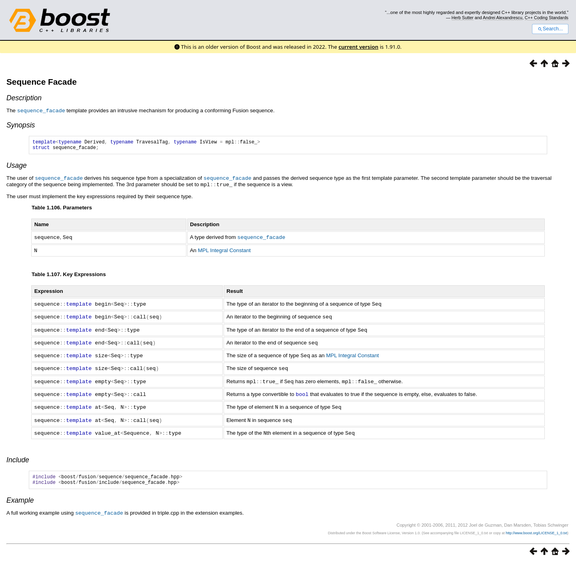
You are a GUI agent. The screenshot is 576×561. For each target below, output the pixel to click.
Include (17, 456)
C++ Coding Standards (546, 17)
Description (24, 98)
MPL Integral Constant (224, 251)
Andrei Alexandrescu (502, 17)
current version (358, 46)
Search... (550, 29)
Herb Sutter (463, 17)
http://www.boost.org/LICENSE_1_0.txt (536, 531)
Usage (16, 167)
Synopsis (20, 125)
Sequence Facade (41, 81)
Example (20, 499)
